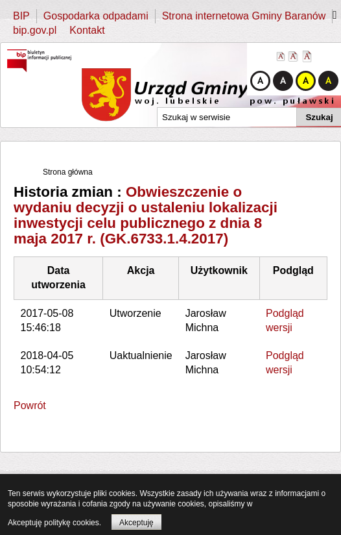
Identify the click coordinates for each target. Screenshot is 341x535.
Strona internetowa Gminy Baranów (244, 15)
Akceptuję (136, 522)
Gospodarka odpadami (95, 15)
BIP (21, 15)
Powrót (30, 405)
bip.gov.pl (34, 30)
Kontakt (86, 30)
